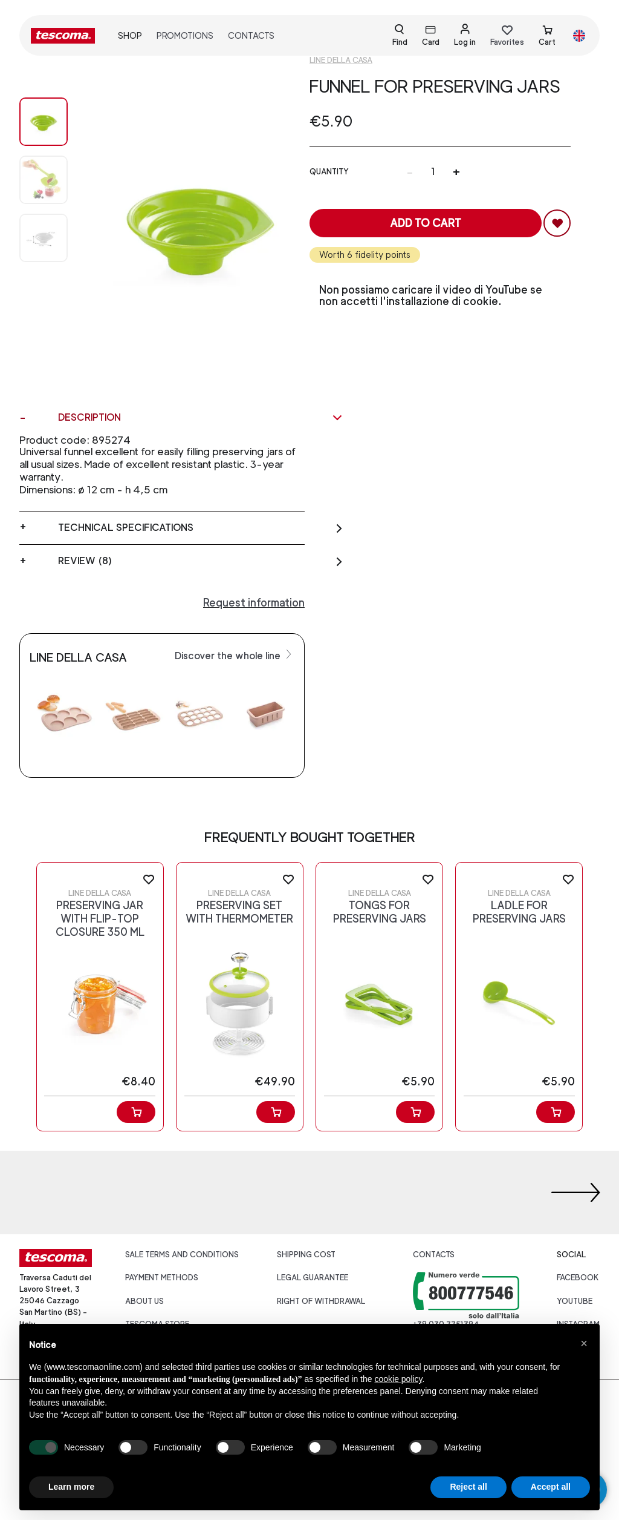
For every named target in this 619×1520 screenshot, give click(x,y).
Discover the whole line (234, 655)
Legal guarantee (312, 1277)
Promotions (185, 35)
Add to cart (425, 223)
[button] (584, 1343)
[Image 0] (43, 121)
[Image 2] (43, 238)
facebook (578, 1277)
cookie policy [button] (398, 1379)
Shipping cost (306, 1254)
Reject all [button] (468, 1487)
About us (144, 1301)
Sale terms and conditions (182, 1254)
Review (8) (200, 561)
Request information (254, 602)
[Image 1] (43, 180)
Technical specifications (200, 528)
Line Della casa (341, 60)
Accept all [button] (551, 1487)
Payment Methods (161, 1277)
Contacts (251, 35)
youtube (574, 1301)
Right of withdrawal (321, 1301)
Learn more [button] (71, 1487)
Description (200, 418)
